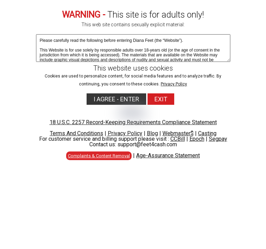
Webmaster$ (178, 133)
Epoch (196, 139)
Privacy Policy (174, 84)
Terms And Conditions (76, 133)
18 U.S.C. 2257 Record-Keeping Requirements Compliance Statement (133, 122)
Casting (207, 133)
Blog (152, 133)
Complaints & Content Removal (99, 155)
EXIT (160, 99)
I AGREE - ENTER (116, 99)
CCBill (177, 139)
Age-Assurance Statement (168, 155)
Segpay (218, 139)
